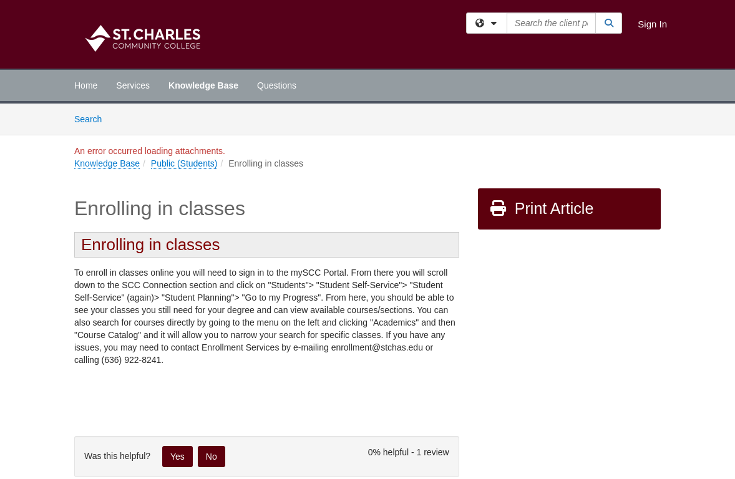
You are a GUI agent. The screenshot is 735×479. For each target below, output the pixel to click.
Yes (177, 457)
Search (92, 118)
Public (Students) (184, 163)
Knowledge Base (203, 85)
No (211, 457)
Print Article (541, 208)
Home (85, 85)
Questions (276, 85)
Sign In (652, 24)
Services (133, 85)
